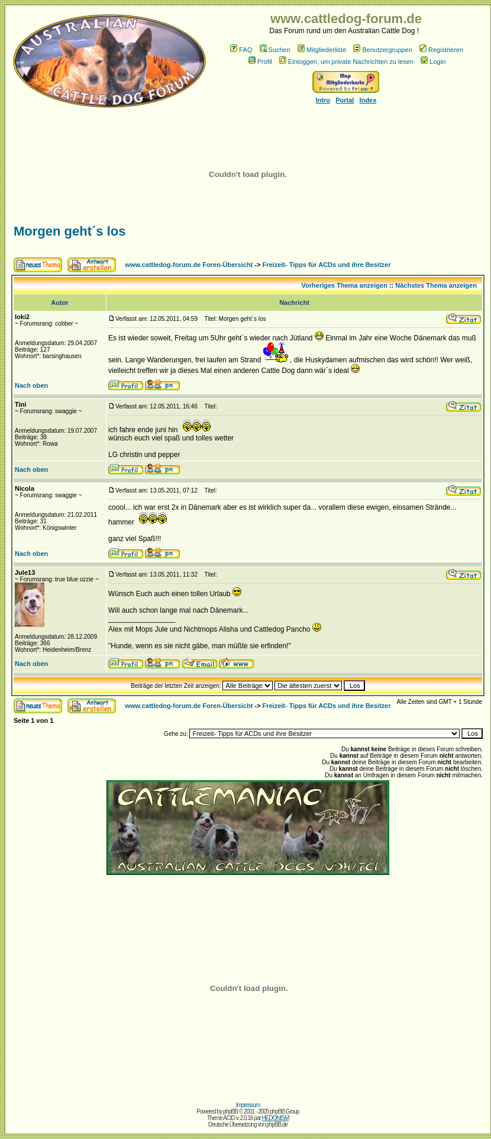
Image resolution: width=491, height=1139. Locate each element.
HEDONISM (275, 1118)
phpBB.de (277, 1124)
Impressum (248, 1105)
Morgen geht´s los (69, 231)
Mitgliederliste (322, 49)
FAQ (241, 49)
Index (368, 100)
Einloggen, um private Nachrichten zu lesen (346, 61)
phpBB (230, 1111)
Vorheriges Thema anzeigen (344, 285)
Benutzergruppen (382, 49)
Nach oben (31, 385)
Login (433, 61)
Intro (323, 100)
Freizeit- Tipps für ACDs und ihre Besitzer (327, 264)
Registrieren (441, 49)
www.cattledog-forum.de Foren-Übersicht (189, 264)
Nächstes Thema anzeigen (436, 285)
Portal (344, 100)
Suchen (275, 49)
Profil (260, 61)
